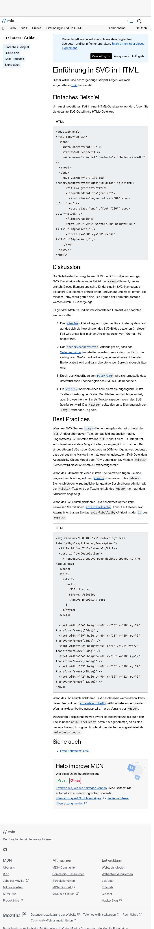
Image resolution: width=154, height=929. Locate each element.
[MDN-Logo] (10, 832)
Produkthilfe (11, 900)
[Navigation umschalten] (147, 21)
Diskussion (12, 53)
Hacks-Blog (110, 900)
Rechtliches (130, 914)
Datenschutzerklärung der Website (53, 914)
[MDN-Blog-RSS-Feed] (31, 849)
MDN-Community (64, 867)
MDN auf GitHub (63, 894)
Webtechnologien (113, 867)
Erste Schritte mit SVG (74, 751)
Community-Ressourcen (68, 874)
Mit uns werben (13, 887)
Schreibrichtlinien (63, 880)
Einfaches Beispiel (17, 47)
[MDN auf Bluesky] (12, 849)
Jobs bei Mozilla (14, 880)
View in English (101, 56)
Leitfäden (108, 880)
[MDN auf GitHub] (5, 849)
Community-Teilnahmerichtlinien (52, 920)
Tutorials (107, 887)
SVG (74, 85)
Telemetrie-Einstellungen (99, 914)
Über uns (9, 867)
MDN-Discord (62, 887)
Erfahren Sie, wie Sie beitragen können (81, 788)
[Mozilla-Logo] (14, 914)
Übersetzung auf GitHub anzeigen (78, 798)
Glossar (107, 894)
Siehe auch (12, 64)
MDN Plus (9, 894)
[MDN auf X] (18, 849)
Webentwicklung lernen (117, 874)
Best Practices (14, 59)
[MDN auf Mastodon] (25, 849)
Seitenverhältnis (70, 352)
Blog (6, 874)
